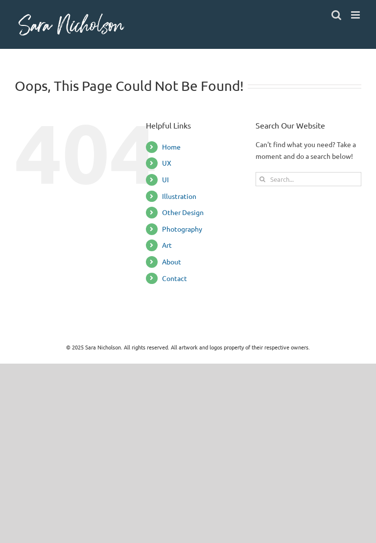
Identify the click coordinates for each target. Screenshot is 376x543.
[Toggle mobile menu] (356, 15)
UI (165, 179)
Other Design (183, 212)
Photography (182, 228)
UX (166, 162)
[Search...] (308, 179)
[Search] (263, 179)
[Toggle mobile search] (336, 15)
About (171, 261)
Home (171, 146)
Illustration (179, 196)
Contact (174, 278)
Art (167, 244)
